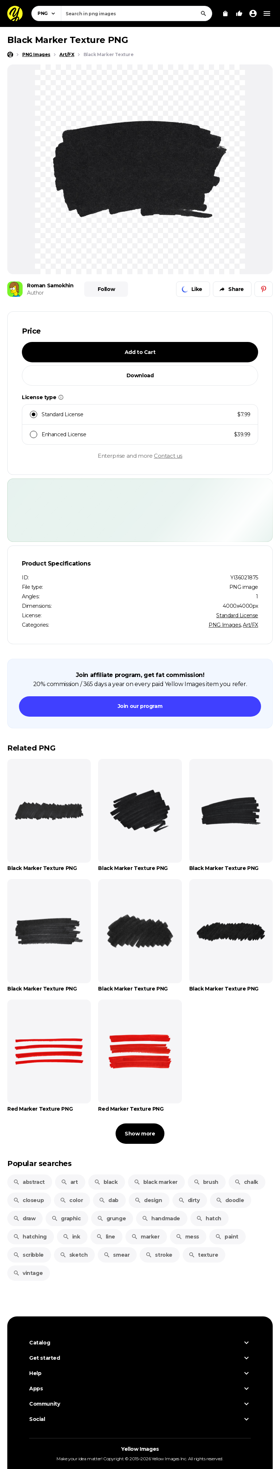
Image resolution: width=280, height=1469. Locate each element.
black (106, 1182)
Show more (140, 1133)
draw (24, 1218)
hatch (208, 1218)
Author (35, 293)
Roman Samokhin (50, 285)
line (105, 1236)
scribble (28, 1255)
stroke (158, 1255)
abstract (29, 1182)
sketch (74, 1255)
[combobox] (136, 13)
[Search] (203, 13)
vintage (28, 1273)
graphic (66, 1218)
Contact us (168, 455)
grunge (111, 1218)
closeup (28, 1200)
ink (71, 1236)
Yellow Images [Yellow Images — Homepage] (140, 1449)
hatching (30, 1236)
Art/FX (250, 625)
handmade (161, 1218)
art (69, 1182)
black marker (156, 1182)
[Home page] (10, 55)
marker (145, 1236)
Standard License (237, 615)
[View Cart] (225, 13)
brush (206, 1182)
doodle (230, 1200)
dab (108, 1200)
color (71, 1200)
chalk (246, 1182)
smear (116, 1255)
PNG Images (225, 625)
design (148, 1200)
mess (187, 1236)
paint (226, 1236)
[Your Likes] (239, 13)
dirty (189, 1200)
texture (203, 1255)
